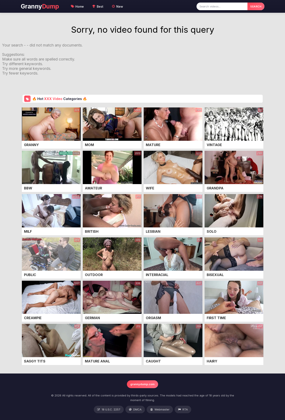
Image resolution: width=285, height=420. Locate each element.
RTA (183, 409)
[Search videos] (222, 6)
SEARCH (255, 6)
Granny (40, 6)
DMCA (135, 409)
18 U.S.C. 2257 (108, 409)
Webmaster (160, 409)
